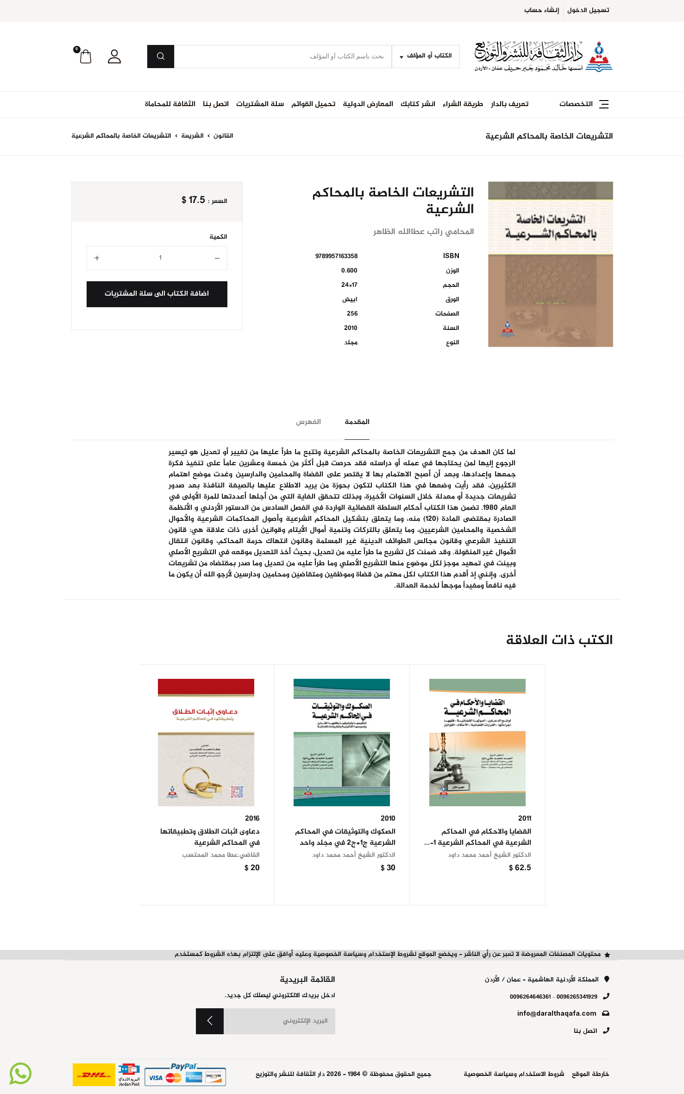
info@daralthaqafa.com (556, 1014)
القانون (222, 136)
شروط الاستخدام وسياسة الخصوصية (514, 1075)
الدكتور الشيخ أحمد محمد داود (489, 855)
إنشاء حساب (541, 10)
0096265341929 (577, 997)
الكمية (218, 237)
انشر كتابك (418, 104)
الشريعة (191, 136)
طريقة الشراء (463, 104)
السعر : (217, 202)
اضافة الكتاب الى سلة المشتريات (157, 294)
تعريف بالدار (509, 104)
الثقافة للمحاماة (170, 104)
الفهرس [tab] (308, 422)
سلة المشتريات (260, 104)
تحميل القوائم (313, 104)
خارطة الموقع (590, 1075)
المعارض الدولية (368, 104)
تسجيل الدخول (588, 10)
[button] (114, 56)
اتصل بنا (216, 104)
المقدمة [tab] (357, 422)
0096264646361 (530, 997)
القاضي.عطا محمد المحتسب (221, 855)
